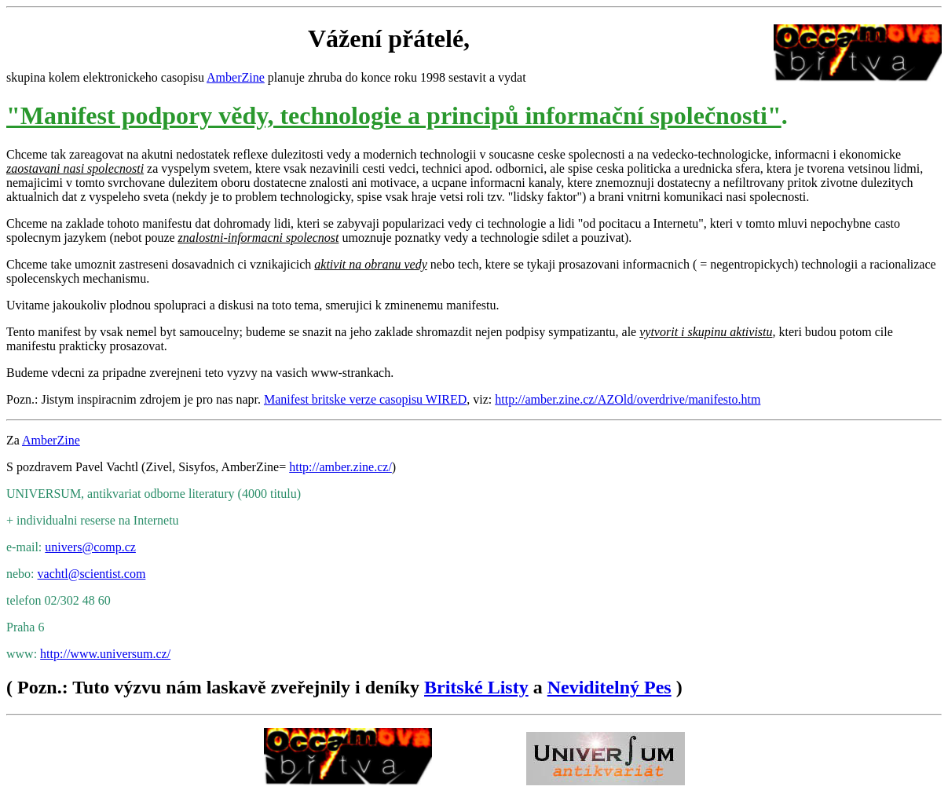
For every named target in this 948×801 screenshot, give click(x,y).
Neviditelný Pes (609, 687)
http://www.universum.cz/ (105, 653)
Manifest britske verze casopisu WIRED (365, 399)
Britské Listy (476, 687)
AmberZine (236, 77)
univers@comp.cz (90, 547)
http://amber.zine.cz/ (340, 467)
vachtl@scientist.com (92, 573)
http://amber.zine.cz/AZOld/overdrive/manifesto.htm (627, 399)
